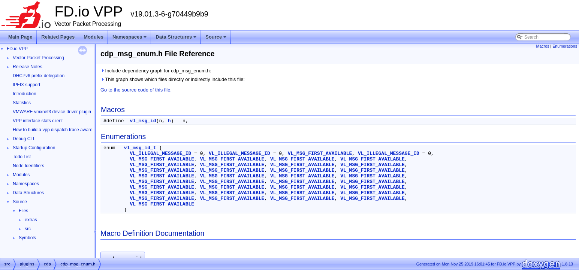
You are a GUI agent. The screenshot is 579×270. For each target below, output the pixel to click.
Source (216, 39)
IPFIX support (26, 84)
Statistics (22, 102)
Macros (542, 46)
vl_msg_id (143, 121)
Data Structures (176, 39)
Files (23, 210)
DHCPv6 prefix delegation (38, 75)
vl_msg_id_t (140, 148)
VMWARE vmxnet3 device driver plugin (52, 111)
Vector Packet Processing (38, 57)
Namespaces (130, 39)
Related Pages (58, 37)
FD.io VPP (17, 48)
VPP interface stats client (38, 120)
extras (31, 219)
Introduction (24, 93)
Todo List (22, 156)
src (28, 228)
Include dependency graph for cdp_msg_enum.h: (155, 71)
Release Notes (27, 66)
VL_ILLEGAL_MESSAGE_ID (160, 153)
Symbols (27, 237)
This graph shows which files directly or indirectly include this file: (172, 79)
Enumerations (564, 46)
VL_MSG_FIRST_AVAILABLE (320, 153)
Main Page (20, 37)
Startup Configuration (34, 147)
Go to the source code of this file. (136, 90)
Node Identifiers (28, 165)
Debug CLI (23, 138)
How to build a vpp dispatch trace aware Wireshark (63, 129)
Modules (93, 37)
